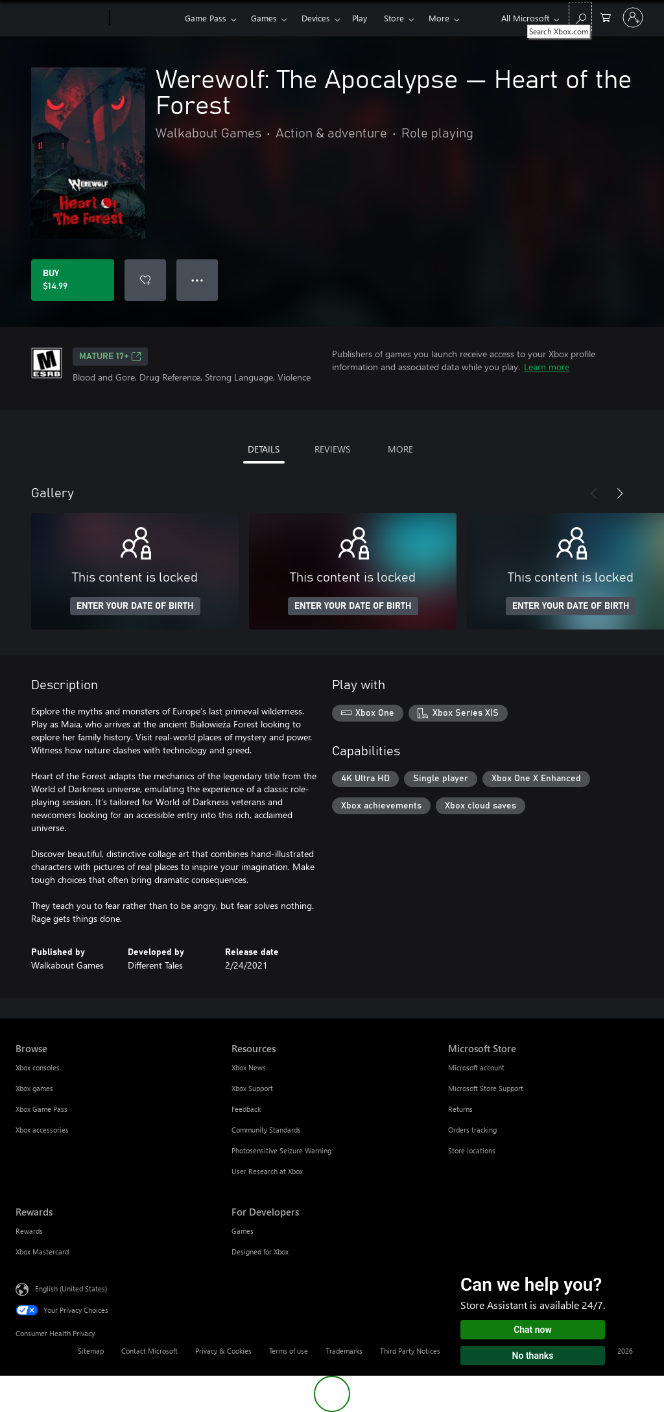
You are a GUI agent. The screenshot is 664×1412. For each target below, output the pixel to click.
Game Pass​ (205, 17)
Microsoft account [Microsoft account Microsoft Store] (476, 1067)
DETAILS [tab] (263, 449)
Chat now (533, 1329)
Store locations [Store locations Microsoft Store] (471, 1150)
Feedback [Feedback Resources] (246, 1109)
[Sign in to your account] (632, 17)
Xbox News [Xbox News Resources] (248, 1067)
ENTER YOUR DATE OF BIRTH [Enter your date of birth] (135, 606)
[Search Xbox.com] (580, 16)
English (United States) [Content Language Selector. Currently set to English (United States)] (71, 1288)
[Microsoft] (60, 18)
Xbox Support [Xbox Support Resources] (252, 1088)
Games (264, 17)
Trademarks (344, 1351)
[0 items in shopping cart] (605, 16)
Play (359, 17)
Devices (316, 17)
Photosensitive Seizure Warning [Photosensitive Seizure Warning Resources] (281, 1150)
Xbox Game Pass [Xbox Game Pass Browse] (41, 1109)
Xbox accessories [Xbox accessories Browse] (42, 1129)
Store (394, 17)
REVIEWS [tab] (332, 449)
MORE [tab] (400, 449)
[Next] (620, 493)
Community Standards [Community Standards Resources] (266, 1129)
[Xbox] (145, 18)
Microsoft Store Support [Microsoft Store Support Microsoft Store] (485, 1088)
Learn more (546, 366)
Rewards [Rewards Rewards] (29, 1231)
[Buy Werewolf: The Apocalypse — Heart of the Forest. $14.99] (72, 280)
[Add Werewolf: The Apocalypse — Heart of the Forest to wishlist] (145, 280)
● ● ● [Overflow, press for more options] (197, 279)
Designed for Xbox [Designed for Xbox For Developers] (260, 1251)
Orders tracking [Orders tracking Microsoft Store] (472, 1129)
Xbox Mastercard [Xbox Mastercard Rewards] (42, 1251)
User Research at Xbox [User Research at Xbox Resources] (267, 1171)
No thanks (533, 1355)
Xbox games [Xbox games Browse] (34, 1088)
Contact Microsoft (149, 1351)
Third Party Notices (410, 1351)
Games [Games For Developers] (242, 1231)
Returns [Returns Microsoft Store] (460, 1109)
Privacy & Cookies (223, 1351)
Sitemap (91, 1351)
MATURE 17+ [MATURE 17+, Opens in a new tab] (110, 356)
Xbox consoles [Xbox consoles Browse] (38, 1067)
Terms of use (288, 1351)
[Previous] (594, 493)
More (439, 17)
